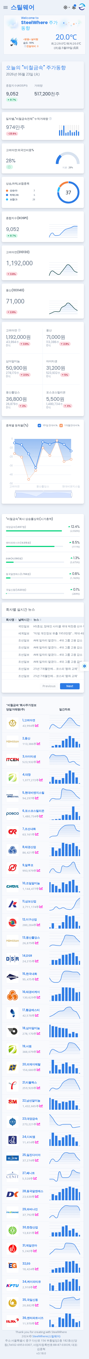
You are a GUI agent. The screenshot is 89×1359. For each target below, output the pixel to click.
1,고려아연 (28, 720)
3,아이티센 (29, 757)
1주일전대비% (50, 425)
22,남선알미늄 (31, 1101)
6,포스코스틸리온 (33, 811)
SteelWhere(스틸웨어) (46, 1336)
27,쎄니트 (28, 1173)
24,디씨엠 (28, 1137)
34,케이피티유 (31, 1282)
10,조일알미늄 (31, 883)
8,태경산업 (29, 847)
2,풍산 (26, 738)
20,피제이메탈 (31, 1064)
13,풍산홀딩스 (31, 938)
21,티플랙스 (29, 1083)
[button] (66, 7)
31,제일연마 (29, 1246)
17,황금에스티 (31, 1010)
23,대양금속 (30, 1119)
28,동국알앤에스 (32, 1191)
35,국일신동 (30, 1300)
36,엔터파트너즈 (32, 1318)
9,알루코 (27, 865)
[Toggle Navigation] (5, 7)
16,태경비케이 (31, 992)
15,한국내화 (29, 974)
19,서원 (27, 1046)
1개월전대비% (72, 425)
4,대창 (26, 775)
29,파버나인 (30, 1209)
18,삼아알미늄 (31, 1028)
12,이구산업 (29, 920)
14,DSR (27, 956)
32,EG (26, 1264)
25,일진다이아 (31, 1155)
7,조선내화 (29, 829)
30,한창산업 (30, 1227)
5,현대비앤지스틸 (33, 793)
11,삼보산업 (29, 901)
